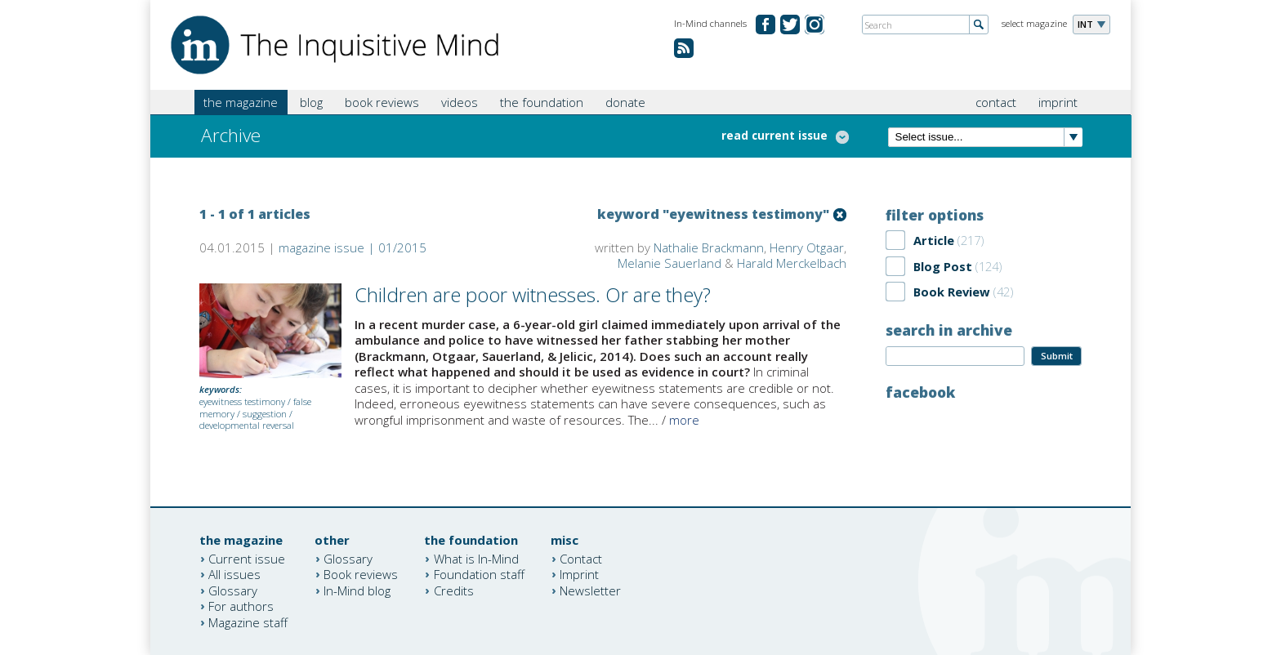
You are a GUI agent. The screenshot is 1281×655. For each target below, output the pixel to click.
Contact (581, 558)
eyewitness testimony (242, 401)
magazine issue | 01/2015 (352, 247)
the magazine (240, 102)
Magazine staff (248, 621)
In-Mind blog (357, 589)
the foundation (541, 102)
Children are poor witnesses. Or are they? (533, 294)
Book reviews (361, 574)
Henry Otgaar (807, 247)
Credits (454, 589)
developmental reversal (246, 425)
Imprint (579, 574)
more (684, 420)
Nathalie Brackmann (709, 247)
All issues (234, 574)
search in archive (949, 330)
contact (995, 102)
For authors (241, 606)
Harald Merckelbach (791, 263)
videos (459, 102)
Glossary (232, 589)
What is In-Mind (476, 558)
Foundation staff (479, 574)
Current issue (246, 558)
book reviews (382, 102)
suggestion (265, 414)
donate (625, 102)
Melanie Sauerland (669, 263)
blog (311, 102)
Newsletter (590, 589)
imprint (1058, 102)
